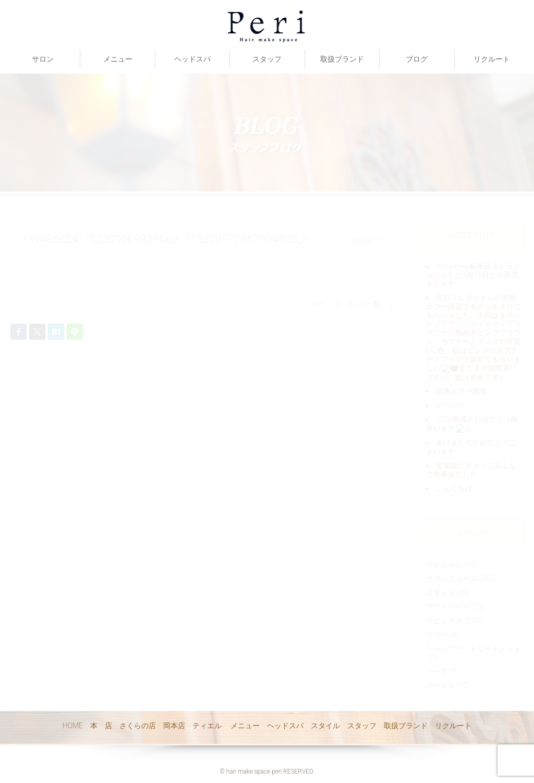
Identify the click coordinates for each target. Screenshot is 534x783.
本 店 (101, 725)
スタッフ (267, 59)
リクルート (492, 59)
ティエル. (207, 725)
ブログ (417, 59)
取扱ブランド (342, 59)
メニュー (117, 59)
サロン (43, 59)
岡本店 (174, 725)
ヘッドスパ (192, 59)
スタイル (325, 725)
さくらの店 (137, 725)
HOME (73, 725)
